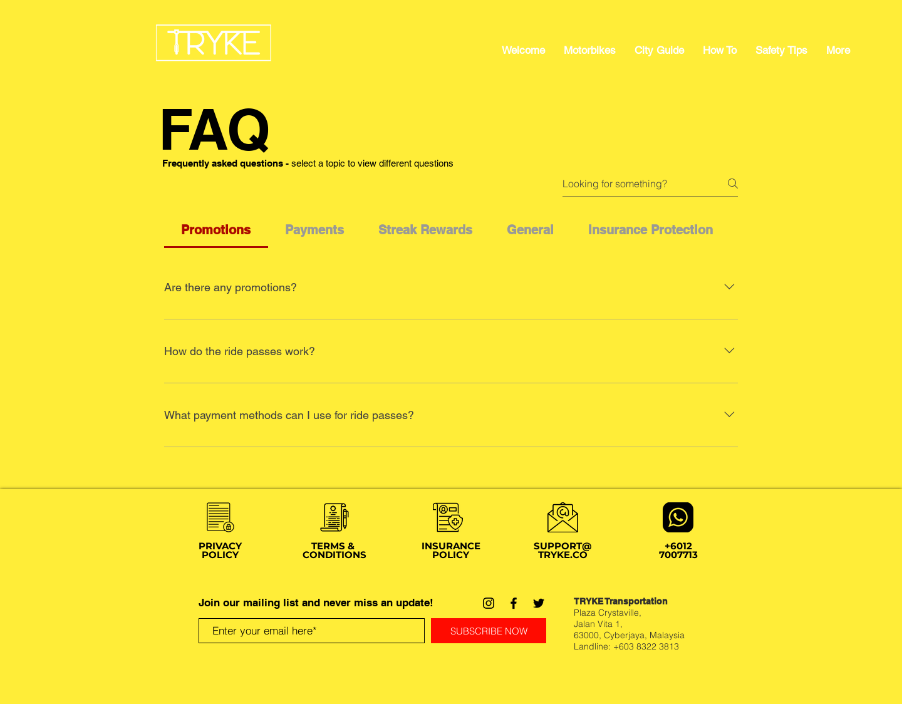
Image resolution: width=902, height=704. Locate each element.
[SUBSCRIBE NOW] (488, 630)
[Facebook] (513, 603)
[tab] (216, 230)
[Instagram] (488, 603)
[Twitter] (538, 603)
